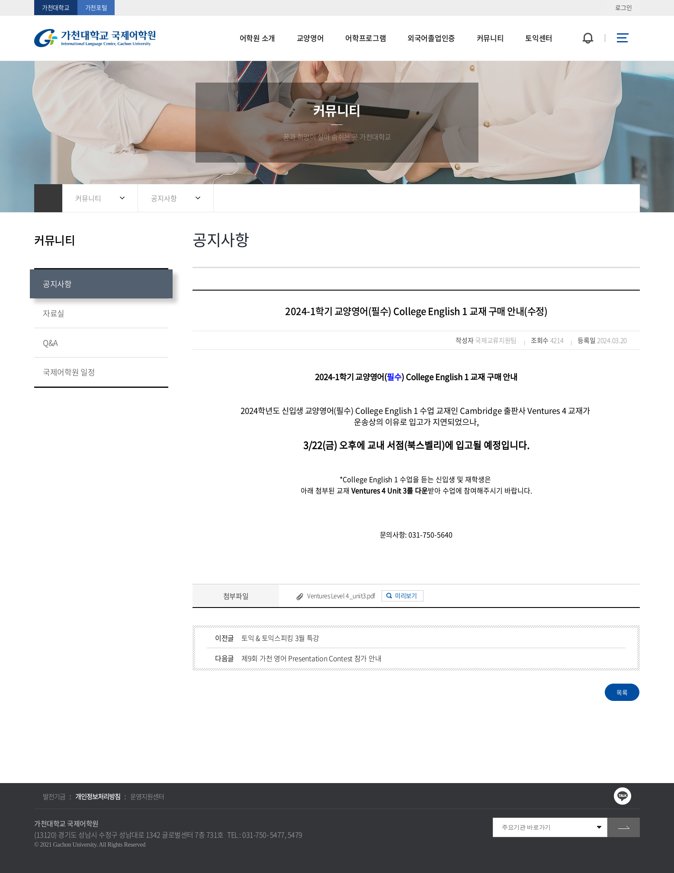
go (623, 827)
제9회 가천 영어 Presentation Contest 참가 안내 (311, 658)
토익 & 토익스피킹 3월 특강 (280, 638)
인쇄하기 (620, 198)
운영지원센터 (147, 796)
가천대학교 (56, 7)
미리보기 (406, 595)
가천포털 (96, 7)
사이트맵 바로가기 (622, 38)
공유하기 (585, 198)
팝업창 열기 (587, 22)
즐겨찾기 (603, 198)
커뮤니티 (88, 198)
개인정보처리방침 (97, 796)
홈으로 (48, 198)
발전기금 (54, 796)
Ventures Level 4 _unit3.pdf (341, 595)
